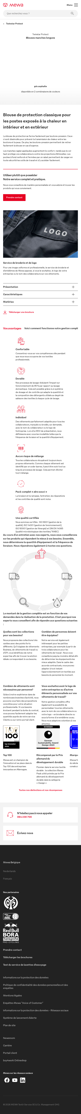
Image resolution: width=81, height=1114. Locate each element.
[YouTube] (15, 1080)
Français (7, 878)
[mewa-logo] (13, 5)
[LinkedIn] (22, 1080)
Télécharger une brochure (17, 312)
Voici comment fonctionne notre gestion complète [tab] (52, 328)
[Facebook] (7, 1080)
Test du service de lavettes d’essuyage (24, 964)
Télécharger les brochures (17, 957)
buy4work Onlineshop (14, 1060)
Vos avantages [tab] (12, 328)
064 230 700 (24, 816)
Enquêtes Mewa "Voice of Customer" (23, 1002)
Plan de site (9, 1025)
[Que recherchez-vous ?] (40, 13)
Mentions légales (12, 995)
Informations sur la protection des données (25, 977)
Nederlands (9, 871)
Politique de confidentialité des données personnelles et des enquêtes (35, 986)
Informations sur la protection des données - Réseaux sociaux (36, 1010)
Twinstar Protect (13, 23)
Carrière (7, 1045)
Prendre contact (14, 197)
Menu (72, 5)
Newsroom (9, 1038)
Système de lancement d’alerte (20, 1017)
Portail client (10, 1052)
